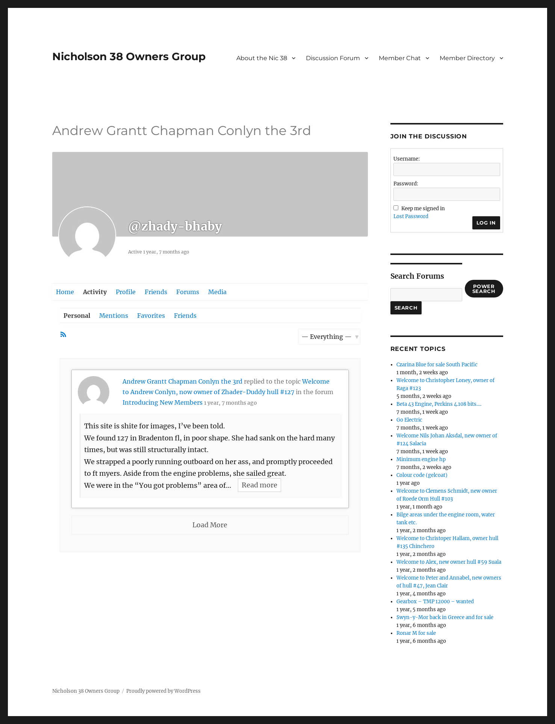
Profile (126, 292)
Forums (187, 292)
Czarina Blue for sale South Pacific (437, 364)
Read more (259, 485)
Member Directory (467, 58)
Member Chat (400, 58)
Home (65, 292)
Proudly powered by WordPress (163, 691)
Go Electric (409, 420)
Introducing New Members (162, 402)
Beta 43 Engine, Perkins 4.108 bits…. (438, 404)
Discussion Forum (333, 58)
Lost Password (410, 216)
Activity (95, 292)
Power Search (484, 288)
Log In (486, 223)
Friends (156, 292)
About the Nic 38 (261, 58)
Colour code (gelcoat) (422, 475)
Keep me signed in (423, 208)
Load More (209, 525)
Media (217, 292)
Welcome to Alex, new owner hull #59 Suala (448, 562)
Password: (405, 184)
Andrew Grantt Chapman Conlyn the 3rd (182, 381)
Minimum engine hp (421, 459)
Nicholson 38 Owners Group (129, 56)
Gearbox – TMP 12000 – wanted (435, 601)
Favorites (151, 315)
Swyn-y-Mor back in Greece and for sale (444, 617)
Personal (77, 315)
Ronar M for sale (416, 633)
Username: (406, 159)
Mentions (113, 315)
